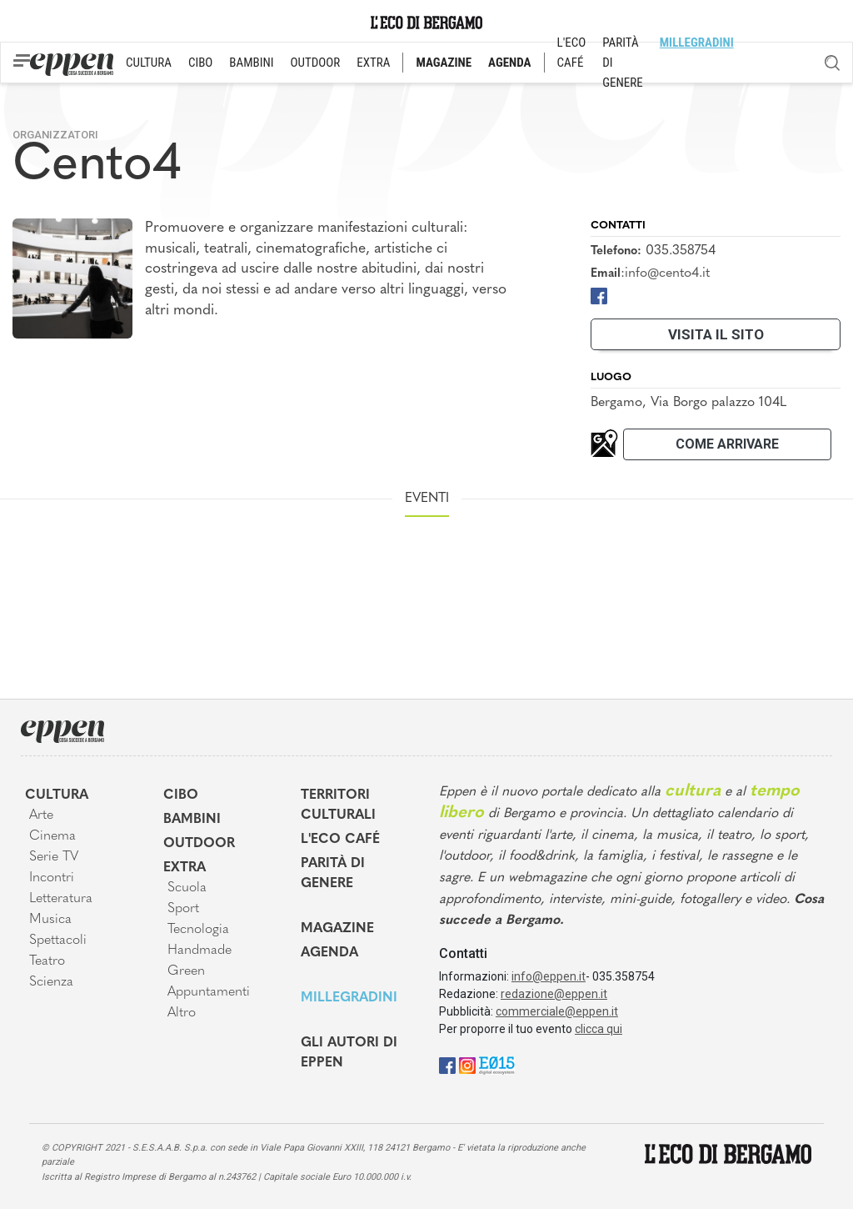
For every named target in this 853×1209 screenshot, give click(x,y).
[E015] (497, 1064)
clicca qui (598, 1029)
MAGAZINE (443, 62)
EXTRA (373, 62)
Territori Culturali (338, 805)
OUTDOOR (316, 62)
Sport (183, 909)
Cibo (180, 795)
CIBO (200, 62)
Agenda (329, 953)
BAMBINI (251, 62)
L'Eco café (340, 839)
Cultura (56, 795)
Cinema (52, 836)
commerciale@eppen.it (557, 1011)
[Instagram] (467, 1064)
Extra (184, 868)
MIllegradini (349, 998)
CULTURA (149, 62)
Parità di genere (333, 873)
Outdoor (199, 843)
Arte (41, 815)
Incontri (51, 878)
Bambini (192, 819)
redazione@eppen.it (554, 994)
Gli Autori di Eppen (349, 1053)
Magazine (337, 929)
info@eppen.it (548, 976)
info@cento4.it (667, 273)
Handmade (199, 950)
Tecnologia (198, 929)
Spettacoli (58, 940)
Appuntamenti (208, 992)
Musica (50, 919)
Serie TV (53, 857)
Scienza (51, 982)
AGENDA (509, 62)
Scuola (187, 888)
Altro (181, 1013)
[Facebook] (599, 295)
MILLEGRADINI (697, 42)
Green (186, 971)
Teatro (47, 961)
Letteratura (60, 898)
